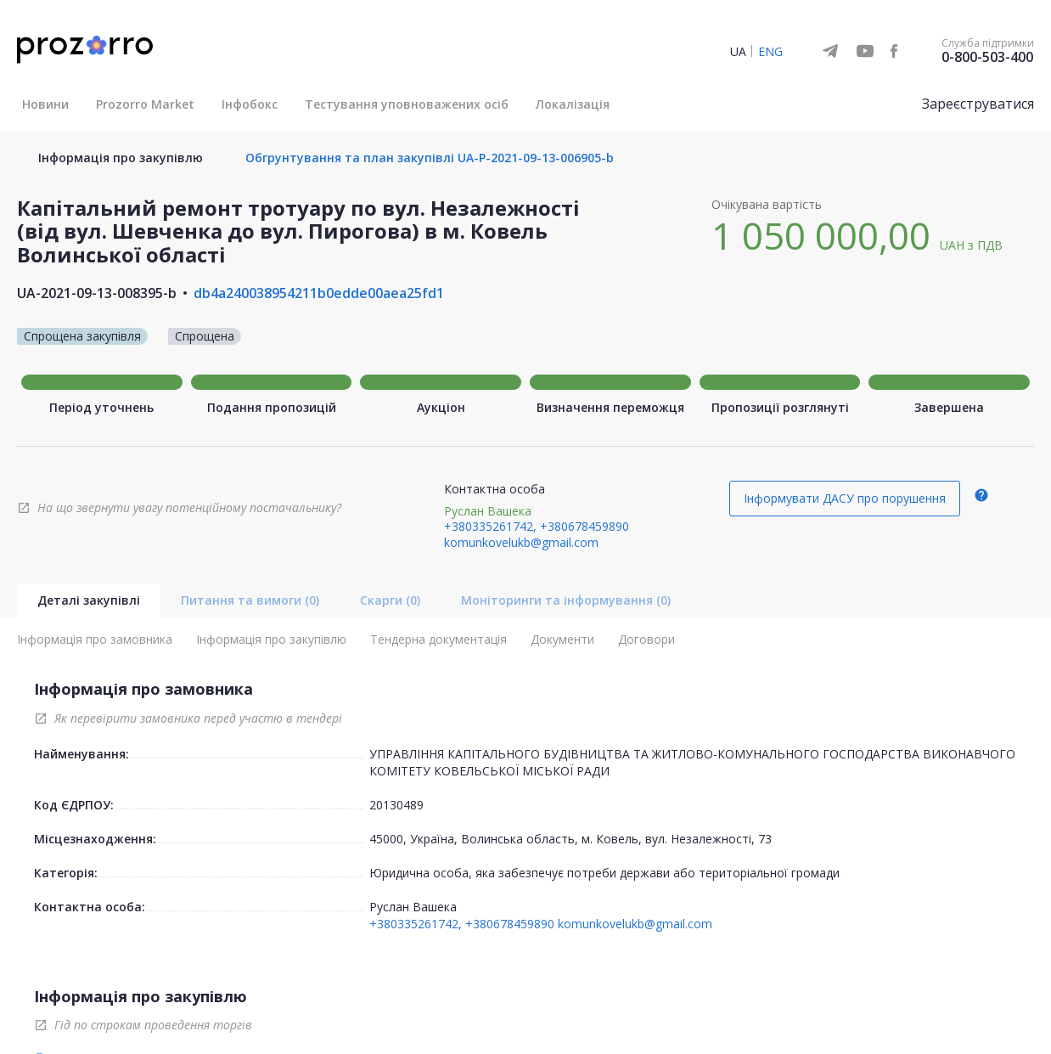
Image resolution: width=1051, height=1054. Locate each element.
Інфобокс (250, 104)
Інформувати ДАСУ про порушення (845, 498)
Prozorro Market (145, 104)
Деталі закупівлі (88, 600)
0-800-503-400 (987, 57)
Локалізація (573, 104)
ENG (770, 51)
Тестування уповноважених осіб (407, 104)
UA (738, 51)
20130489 (396, 805)
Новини (45, 104)
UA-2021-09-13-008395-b (97, 293)
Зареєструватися (978, 103)
